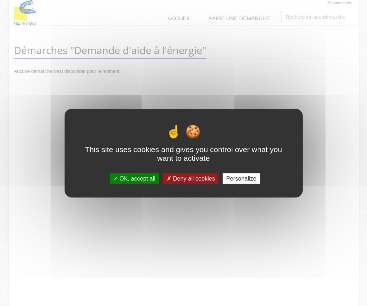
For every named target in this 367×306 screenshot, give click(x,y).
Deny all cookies (191, 178)
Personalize (241, 178)
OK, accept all (134, 178)
